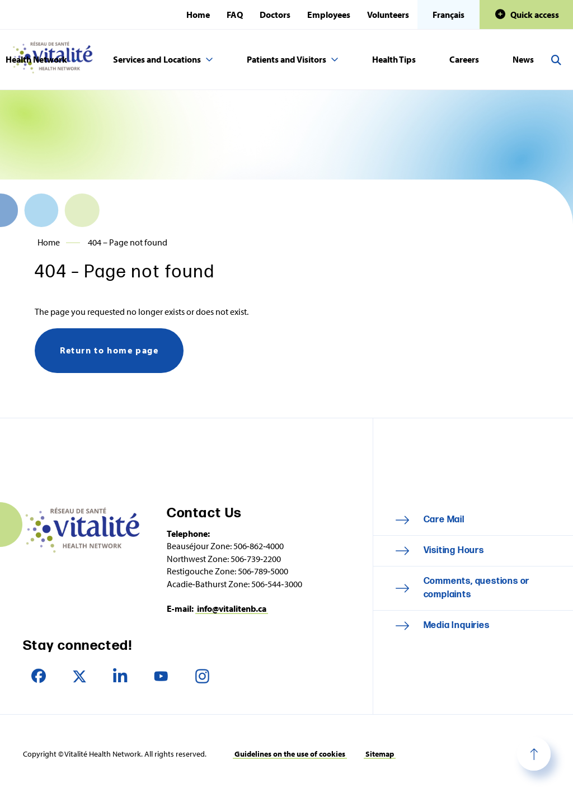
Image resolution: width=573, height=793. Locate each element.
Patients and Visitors (286, 59)
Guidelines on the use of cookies (289, 754)
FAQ (235, 14)
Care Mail (444, 519)
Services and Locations (157, 59)
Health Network (36, 59)
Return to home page (109, 350)
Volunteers (388, 14)
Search (556, 59)
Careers (464, 59)
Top (534, 754)
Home (198, 14)
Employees (328, 14)
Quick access (534, 14)
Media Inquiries (457, 625)
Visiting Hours (454, 550)
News (523, 59)
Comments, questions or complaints (477, 588)
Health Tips (394, 59)
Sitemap (379, 754)
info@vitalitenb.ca (231, 608)
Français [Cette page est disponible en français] (448, 14)
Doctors (275, 14)
